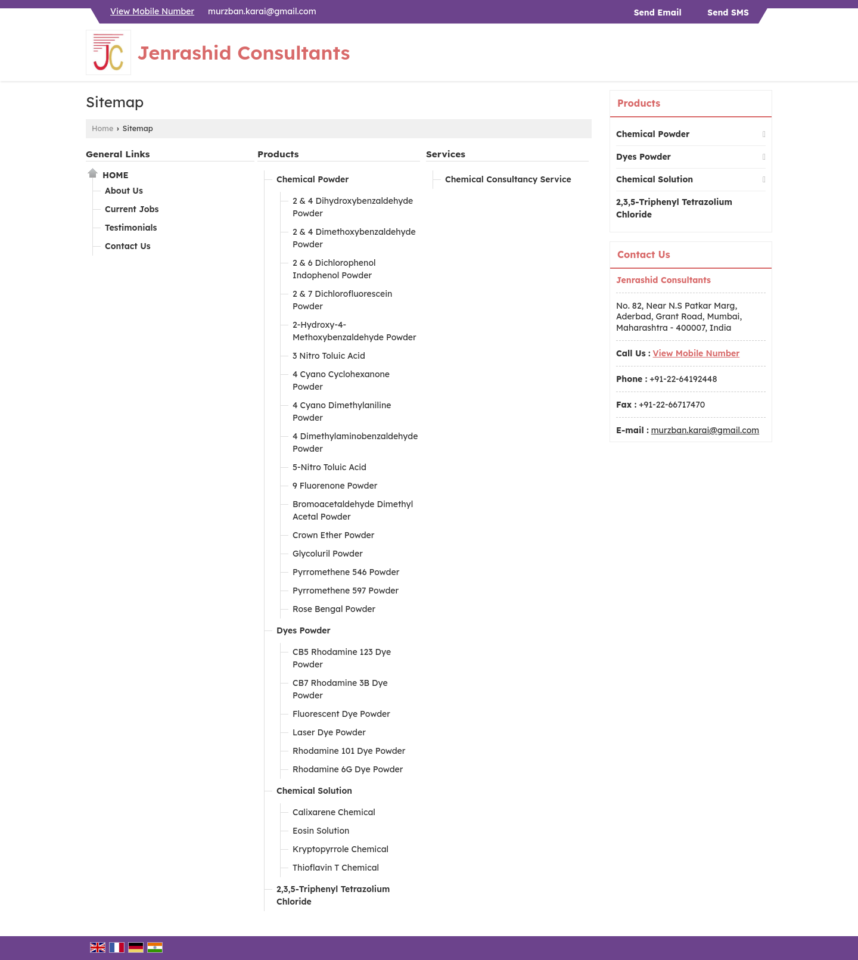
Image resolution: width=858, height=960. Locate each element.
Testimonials (131, 227)
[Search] (764, 55)
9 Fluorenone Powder (335, 485)
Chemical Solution (314, 790)
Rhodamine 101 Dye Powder (349, 750)
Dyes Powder (303, 630)
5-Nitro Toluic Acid (329, 467)
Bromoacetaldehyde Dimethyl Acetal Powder (353, 510)
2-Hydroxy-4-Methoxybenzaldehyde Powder (354, 331)
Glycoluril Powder (328, 553)
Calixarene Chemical (334, 812)
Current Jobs (131, 209)
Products (278, 154)
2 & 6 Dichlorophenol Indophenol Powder (334, 269)
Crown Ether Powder (333, 535)
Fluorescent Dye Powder (341, 714)
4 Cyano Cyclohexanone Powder (341, 380)
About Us (124, 190)
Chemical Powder (312, 179)
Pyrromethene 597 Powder (346, 590)
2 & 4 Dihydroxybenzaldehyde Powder (353, 207)
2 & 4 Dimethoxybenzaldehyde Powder (354, 238)
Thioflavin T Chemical (336, 867)
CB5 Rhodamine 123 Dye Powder (342, 658)
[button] (152, 11)
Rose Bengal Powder (334, 609)
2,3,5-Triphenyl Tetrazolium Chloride (333, 895)
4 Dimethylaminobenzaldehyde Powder (355, 442)
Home (102, 128)
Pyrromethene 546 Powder (346, 572)
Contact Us (128, 246)
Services (445, 154)
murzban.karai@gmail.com (262, 11)
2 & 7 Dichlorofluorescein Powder (342, 300)
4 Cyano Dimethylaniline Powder (342, 411)
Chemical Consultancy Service (508, 179)
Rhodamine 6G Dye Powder (348, 769)
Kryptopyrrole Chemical (340, 849)
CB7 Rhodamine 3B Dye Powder (340, 689)
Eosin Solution (321, 830)
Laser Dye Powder (329, 732)
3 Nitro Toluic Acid (329, 355)
